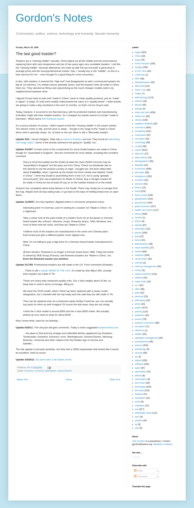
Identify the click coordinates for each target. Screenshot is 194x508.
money (138, 270)
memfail (139, 262)
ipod (137, 236)
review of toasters (72, 139)
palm (137, 292)
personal (139, 296)
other (137, 289)
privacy (138, 319)
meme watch (141, 259)
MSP (137, 78)
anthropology (141, 97)
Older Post (115, 379)
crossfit (138, 146)
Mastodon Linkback (162, 444)
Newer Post (22, 379)
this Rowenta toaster (53, 118)
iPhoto (138, 221)
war (136, 409)
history (138, 214)
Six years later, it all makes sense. (53, 359)
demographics (142, 161)
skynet (138, 360)
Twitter (138, 93)
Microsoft (139, 86)
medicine (139, 255)
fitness (138, 187)
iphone (138, 232)
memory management (145, 266)
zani (137, 428)
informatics (140, 229)
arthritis (138, 101)
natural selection (64, 371)
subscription (141, 379)
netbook (139, 277)
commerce (28, 371)
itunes (138, 240)
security (138, 353)
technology (140, 386)
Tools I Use (140, 90)
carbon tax (140, 116)
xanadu (138, 420)
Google (138, 67)
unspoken (139, 405)
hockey (138, 217)
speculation (140, 371)
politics (138, 307)
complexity (140, 131)
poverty (138, 311)
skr (136, 356)
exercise (139, 184)
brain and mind (142, 112)
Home (69, 379)
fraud (137, 191)
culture (138, 150)
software (139, 364)
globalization (50, 371)
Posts (138, 470)
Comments (141, 476)
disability (139, 165)
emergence (140, 176)
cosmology (140, 142)
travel (137, 401)
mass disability (142, 247)
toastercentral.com (108, 327)
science (138, 345)
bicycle (138, 105)
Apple (138, 52)
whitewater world (143, 413)
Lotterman (140, 75)
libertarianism (141, 244)
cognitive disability (144, 123)
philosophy (140, 300)
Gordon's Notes (54, 18)
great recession (142, 206)
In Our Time (141, 71)
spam (137, 368)
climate (138, 120)
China (138, 56)
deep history (141, 157)
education (139, 172)
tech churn (140, 383)
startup (138, 375)
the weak (139, 390)
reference (139, 330)
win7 (137, 417)
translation (140, 398)
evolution (139, 180)
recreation (140, 326)
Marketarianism (142, 82)
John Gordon (138, 441)
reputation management (146, 338)
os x (137, 285)
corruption (140, 138)
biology (138, 108)
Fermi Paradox (142, 63)
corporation (140, 135)
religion (138, 334)
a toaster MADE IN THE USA (54, 270)
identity (138, 225)
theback (139, 394)
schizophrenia (142, 341)
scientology (140, 349)
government (141, 202)
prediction (139, 315)
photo (137, 304)
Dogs (137, 60)
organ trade (140, 281)
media (138, 251)
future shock (141, 195)
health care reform (144, 210)
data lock (139, 153)
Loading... (137, 457)
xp (136, 424)
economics (39, 371)
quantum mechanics (145, 323)
